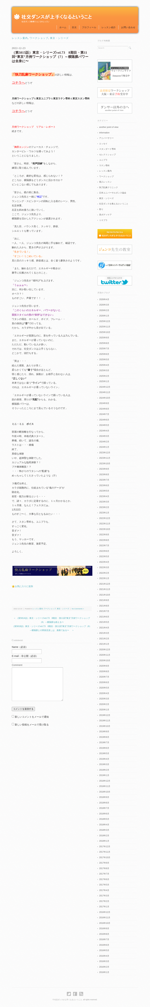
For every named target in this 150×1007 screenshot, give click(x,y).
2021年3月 (104, 633)
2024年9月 (104, 403)
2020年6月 (104, 682)
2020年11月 (104, 655)
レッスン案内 (20, 38)
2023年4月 (104, 496)
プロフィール (89, 27)
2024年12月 (104, 387)
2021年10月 (104, 595)
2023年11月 (104, 458)
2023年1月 (104, 512)
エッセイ (103, 143)
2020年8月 (104, 671)
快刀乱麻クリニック (108, 187)
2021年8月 (104, 606)
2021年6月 (104, 617)
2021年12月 (104, 584)
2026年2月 (104, 310)
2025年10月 (104, 332)
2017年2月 (104, 901)
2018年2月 (104, 835)
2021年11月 (104, 589)
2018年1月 (104, 841)
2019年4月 (104, 759)
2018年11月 (104, 786)
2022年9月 (104, 534)
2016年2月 (104, 967)
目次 (74, 27)
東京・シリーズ (59, 38)
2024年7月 (104, 414)
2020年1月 (104, 709)
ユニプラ (103, 160)
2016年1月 (104, 972)
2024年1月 (104, 447)
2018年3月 (104, 830)
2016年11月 (104, 917)
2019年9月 (104, 731)
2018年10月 (104, 792)
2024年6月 (104, 420)
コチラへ (18, 82)
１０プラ (103, 220)
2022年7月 (104, 545)
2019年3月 (104, 764)
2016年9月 (104, 928)
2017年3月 (104, 895)
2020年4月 (104, 693)
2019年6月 (104, 748)
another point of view (108, 127)
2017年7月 (104, 874)
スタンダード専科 (107, 149)
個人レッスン (105, 182)
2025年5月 (104, 359)
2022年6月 (104, 551)
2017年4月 (104, 890)
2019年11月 (104, 720)
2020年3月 (104, 699)
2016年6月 (104, 945)
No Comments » (78, 609)
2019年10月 (104, 726)
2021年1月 (104, 644)
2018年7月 (104, 808)
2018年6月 (104, 813)
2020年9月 (104, 666)
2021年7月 (104, 611)
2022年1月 (104, 578)
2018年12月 (104, 781)
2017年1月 (104, 906)
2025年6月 (104, 354)
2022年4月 (104, 562)
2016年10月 (104, 923)
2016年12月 (104, 912)
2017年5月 (104, 885)
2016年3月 (104, 961)
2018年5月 (104, 819)
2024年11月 (104, 392)
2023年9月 (104, 469)
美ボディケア (105, 214)
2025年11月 (104, 326)
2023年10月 (104, 463)
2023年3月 (104, 502)
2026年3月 (104, 305)
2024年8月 (104, 409)
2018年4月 (104, 824)
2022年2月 (104, 573)
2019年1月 (104, 775)
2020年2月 (104, 704)
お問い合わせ (128, 27)
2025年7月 (104, 348)
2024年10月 (104, 398)
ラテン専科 (104, 165)
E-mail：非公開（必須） (25, 656)
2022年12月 (104, 518)
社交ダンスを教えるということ (113, 204)
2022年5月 (104, 556)
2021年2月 (104, 638)
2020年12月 (104, 649)
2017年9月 (104, 863)
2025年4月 (104, 365)
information (104, 132)
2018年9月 (104, 797)
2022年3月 (104, 567)
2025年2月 (104, 376)
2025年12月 (104, 321)
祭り (101, 209)
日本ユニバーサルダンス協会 (112, 193)
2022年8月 (104, 540)
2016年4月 (104, 956)
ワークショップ (39, 38)
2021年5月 (104, 622)
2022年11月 (104, 523)
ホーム (62, 27)
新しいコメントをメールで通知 (32, 716)
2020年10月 (104, 660)
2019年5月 (104, 753)
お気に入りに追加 (24, 586)
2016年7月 (104, 939)
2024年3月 (104, 436)
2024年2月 (104, 441)
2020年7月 (104, 677)
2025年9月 (104, 337)
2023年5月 (104, 491)
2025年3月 (104, 370)
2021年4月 (104, 627)
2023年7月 (104, 480)
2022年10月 (104, 529)
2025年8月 (104, 343)
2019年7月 (104, 742)
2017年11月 (104, 852)
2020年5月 (104, 688)
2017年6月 (104, 879)
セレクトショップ (107, 154)
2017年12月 (104, 846)
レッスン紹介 (109, 27)
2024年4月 (104, 431)
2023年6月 (104, 485)
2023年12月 (104, 452)
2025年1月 (104, 381)
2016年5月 (104, 950)
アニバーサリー (106, 138)
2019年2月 (104, 770)
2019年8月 (104, 737)
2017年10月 (104, 857)
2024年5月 (104, 425)
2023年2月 (104, 507)
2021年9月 (104, 600)
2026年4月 (104, 299)
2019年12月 (104, 715)
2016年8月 (104, 934)
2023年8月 (104, 474)
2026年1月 (104, 316)
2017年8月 (104, 868)
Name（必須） (20, 647)
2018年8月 (104, 803)
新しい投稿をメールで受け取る (32, 724)
